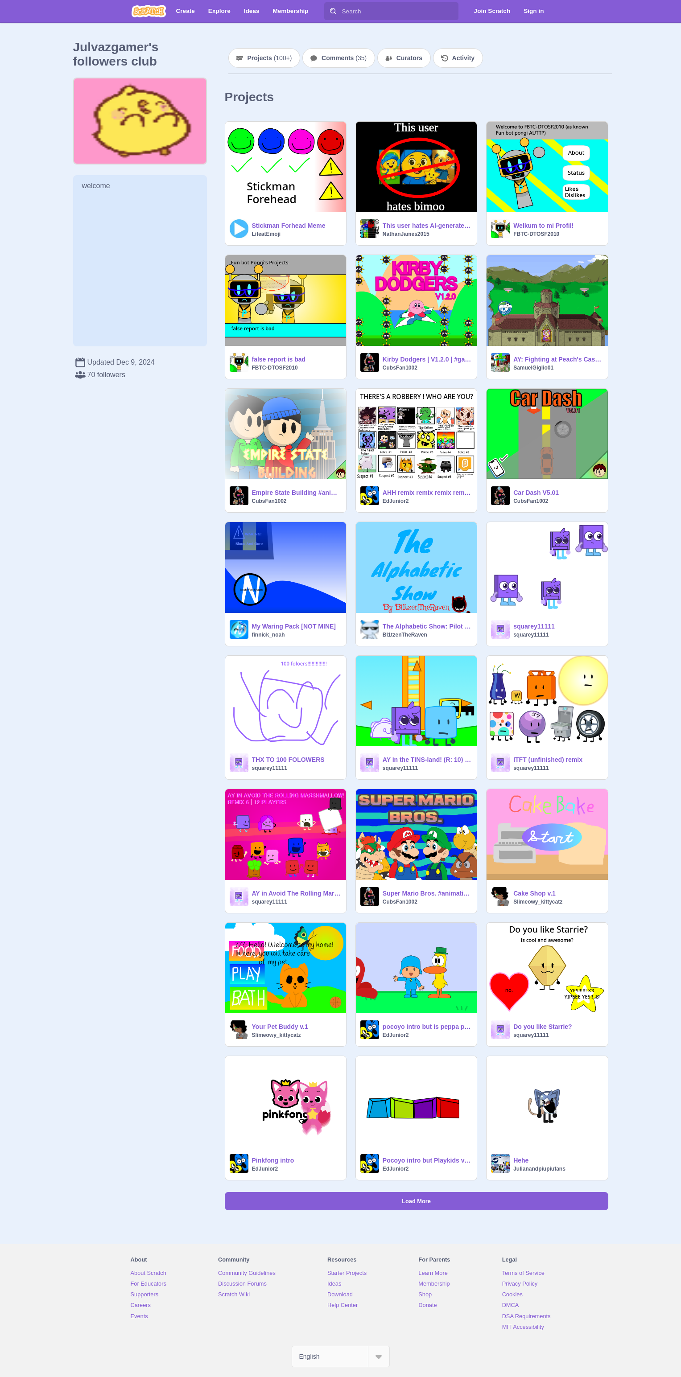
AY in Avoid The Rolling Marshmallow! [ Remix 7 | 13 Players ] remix (296, 893)
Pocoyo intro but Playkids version (427, 1160)
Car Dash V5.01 (536, 492)
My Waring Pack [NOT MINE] (294, 626)
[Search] (333, 11)
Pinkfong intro (273, 1160)
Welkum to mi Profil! (543, 225)
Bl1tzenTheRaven (405, 635)
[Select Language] (341, 1356)
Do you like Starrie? (542, 1026)
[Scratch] (149, 11)
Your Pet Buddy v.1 (280, 1026)
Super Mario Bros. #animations (427, 893)
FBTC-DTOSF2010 (536, 234)
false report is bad (279, 359)
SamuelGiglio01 (533, 368)
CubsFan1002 (400, 368)
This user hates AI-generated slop (427, 225)
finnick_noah (268, 635)
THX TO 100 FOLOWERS (288, 759)
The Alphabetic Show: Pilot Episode (427, 626)
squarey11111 (534, 626)
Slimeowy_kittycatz (537, 902)
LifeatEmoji (266, 234)
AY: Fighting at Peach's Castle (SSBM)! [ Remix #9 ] (557, 359)
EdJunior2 (396, 501)
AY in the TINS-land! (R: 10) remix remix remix (427, 759)
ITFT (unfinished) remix (547, 759)
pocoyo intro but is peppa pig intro (427, 1026)
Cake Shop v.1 (534, 893)
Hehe (520, 1160)
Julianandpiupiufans (539, 1169)
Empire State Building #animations (296, 492)
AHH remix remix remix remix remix (427, 492)
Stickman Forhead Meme (289, 225)
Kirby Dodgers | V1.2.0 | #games (427, 359)
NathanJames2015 (406, 234)
